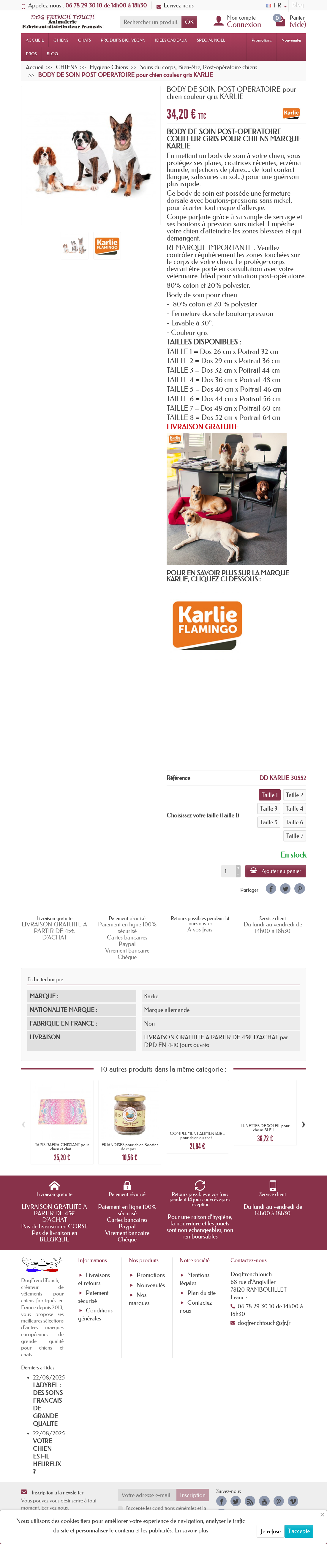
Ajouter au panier (275, 870)
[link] (271, 888)
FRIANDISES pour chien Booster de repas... (130, 1146)
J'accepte (299, 1530)
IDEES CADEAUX (171, 40)
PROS (31, 53)
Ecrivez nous (175, 5)
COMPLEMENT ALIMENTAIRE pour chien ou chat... (197, 1135)
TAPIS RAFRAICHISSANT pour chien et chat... (62, 1146)
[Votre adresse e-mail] (147, 1495)
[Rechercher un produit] (150, 22)
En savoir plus (191, 1530)
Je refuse (270, 1531)
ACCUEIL (35, 40)
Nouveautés (291, 40)
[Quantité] (228, 871)
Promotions (262, 40)
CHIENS (60, 40)
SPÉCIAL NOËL (211, 40)
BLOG (52, 53)
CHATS (84, 40)
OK (189, 22)
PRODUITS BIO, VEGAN (123, 40)
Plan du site (201, 1292)
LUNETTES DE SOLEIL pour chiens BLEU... (265, 1127)
